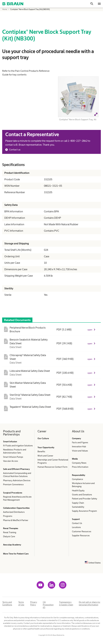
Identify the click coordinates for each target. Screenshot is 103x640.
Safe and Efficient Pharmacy (16, 469)
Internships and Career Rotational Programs (53, 461)
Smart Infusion (10, 441)
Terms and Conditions (7, 603)
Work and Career (45, 455)
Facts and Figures (80, 442)
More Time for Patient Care (16, 553)
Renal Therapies (10, 528)
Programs (7, 516)
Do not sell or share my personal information (89, 603)
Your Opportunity (46, 447)
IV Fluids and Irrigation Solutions (18, 445)
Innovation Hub (79, 446)
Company (76, 438)
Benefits (41, 451)
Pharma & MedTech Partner (15, 520)
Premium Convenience (13, 484)
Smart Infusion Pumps (13, 457)
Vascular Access (10, 461)
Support (76, 519)
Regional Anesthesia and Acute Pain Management (17, 498)
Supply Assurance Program (84, 511)
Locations (76, 527)
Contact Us (77, 523)
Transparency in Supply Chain (66, 603)
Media (75, 459)
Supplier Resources (81, 535)
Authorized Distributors (14, 512)
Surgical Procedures (12, 492)
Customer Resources (81, 531)
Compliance (77, 479)
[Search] (92, 4)
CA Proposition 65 (48, 605)
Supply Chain (78, 503)
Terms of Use (21, 603)
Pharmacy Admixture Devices (16, 480)
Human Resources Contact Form (52, 467)
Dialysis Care (9, 536)
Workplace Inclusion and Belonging (83, 485)
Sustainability (78, 507)
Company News (79, 463)
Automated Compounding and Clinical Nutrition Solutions (17, 474)
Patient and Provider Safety (84, 498)
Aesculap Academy (12, 544)
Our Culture (43, 438)
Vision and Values (80, 450)
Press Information (80, 467)
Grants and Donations (82, 494)
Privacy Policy (33, 603)
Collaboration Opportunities (16, 508)
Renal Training (9, 532)
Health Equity (78, 490)
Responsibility (78, 475)
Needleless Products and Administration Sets (14, 451)
